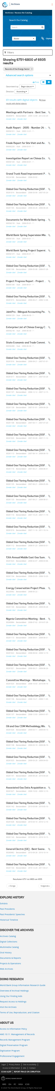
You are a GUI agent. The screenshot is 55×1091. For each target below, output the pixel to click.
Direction (10, 91)
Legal (3, 1064)
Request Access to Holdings (13, 1001)
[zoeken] (42, 27)
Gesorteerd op (12, 86)
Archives (15, 4)
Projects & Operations (10, 963)
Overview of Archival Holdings (14, 990)
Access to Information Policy (13, 1028)
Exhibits (4, 903)
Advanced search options (19, 75)
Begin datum (27, 86)
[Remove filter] (31, 69)
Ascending (22, 91)
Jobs (24, 1068)
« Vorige (12, 886)
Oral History (5, 952)
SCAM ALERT (6, 1071)
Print (36, 82)
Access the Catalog (23, 12)
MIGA (20, 1084)
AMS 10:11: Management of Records (17, 1034)
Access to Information (11, 1068)
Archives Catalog (8, 936)
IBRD (4, 1084)
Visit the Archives (8, 1007)
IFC (15, 1084)
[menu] (52, 4)
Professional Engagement (12, 1056)
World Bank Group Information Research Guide (22, 985)
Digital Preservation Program (14, 1045)
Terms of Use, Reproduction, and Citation (19, 1012)
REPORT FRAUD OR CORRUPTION (27, 1071)
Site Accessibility (29, 1064)
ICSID (27, 1084)
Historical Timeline (9, 919)
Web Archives (6, 968)
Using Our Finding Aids (11, 996)
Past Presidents (7, 909)
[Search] (27, 27)
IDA (9, 1084)
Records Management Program (15, 1039)
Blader (24, 38)
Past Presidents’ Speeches (12, 914)
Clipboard (46, 39)
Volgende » (45, 886)
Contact (32, 1068)
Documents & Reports (10, 958)
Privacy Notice (14, 1064)
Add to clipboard (49, 112)
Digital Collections (8, 941)
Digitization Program (10, 1050)
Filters (9, 52)
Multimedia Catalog (9, 947)
